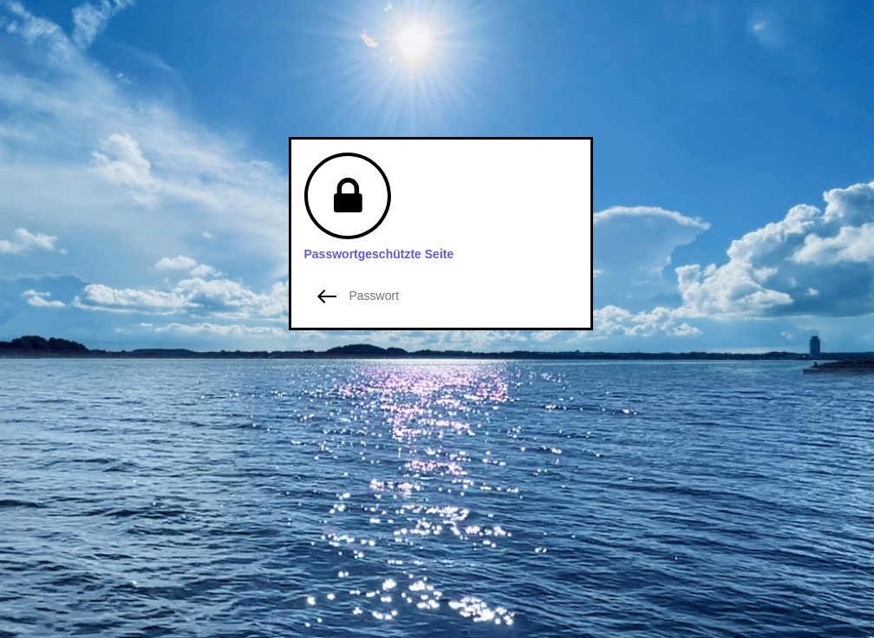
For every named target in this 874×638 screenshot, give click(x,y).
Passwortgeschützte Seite (379, 254)
